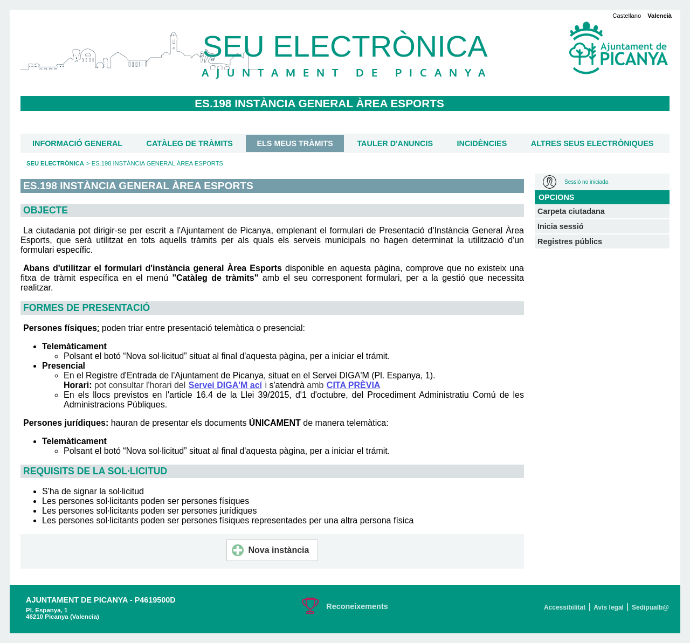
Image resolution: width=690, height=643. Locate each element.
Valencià (659, 15)
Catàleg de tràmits (190, 143)
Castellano (626, 15)
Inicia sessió (560, 226)
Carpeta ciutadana (571, 211)
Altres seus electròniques (592, 143)
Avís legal (609, 607)
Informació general (77, 143)
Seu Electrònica (55, 163)
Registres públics (569, 241)
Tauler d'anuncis (395, 143)
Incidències (482, 143)
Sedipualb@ (650, 607)
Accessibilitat (564, 607)
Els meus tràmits (295, 143)
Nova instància (270, 550)
